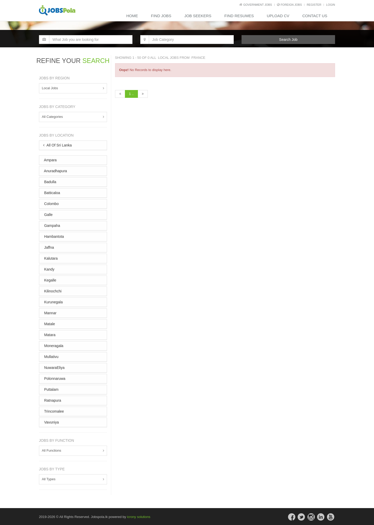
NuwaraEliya (53, 368)
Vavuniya (51, 422)
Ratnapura (52, 400)
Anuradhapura (55, 171)
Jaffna (48, 247)
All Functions (51, 450)
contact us (314, 16)
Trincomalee (53, 411)
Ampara (50, 160)
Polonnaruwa (54, 378)
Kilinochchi (52, 291)
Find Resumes (239, 16)
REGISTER (314, 4)
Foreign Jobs (291, 4)
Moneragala (53, 346)
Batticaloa (51, 193)
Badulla (49, 182)
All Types (49, 479)
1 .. (131, 94)
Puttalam (50, 389)
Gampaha (51, 225)
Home (132, 16)
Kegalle (49, 280)
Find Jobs (161, 16)
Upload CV (278, 16)
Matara (49, 335)
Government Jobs (257, 4)
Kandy (49, 269)
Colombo (51, 204)
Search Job (288, 39)
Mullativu (50, 357)
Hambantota (53, 236)
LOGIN (330, 4)
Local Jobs (50, 88)
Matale (49, 324)
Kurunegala (53, 302)
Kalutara (50, 258)
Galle (48, 215)
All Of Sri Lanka (57, 145)
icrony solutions (138, 517)
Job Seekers (197, 16)
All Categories (52, 117)
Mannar (49, 313)
